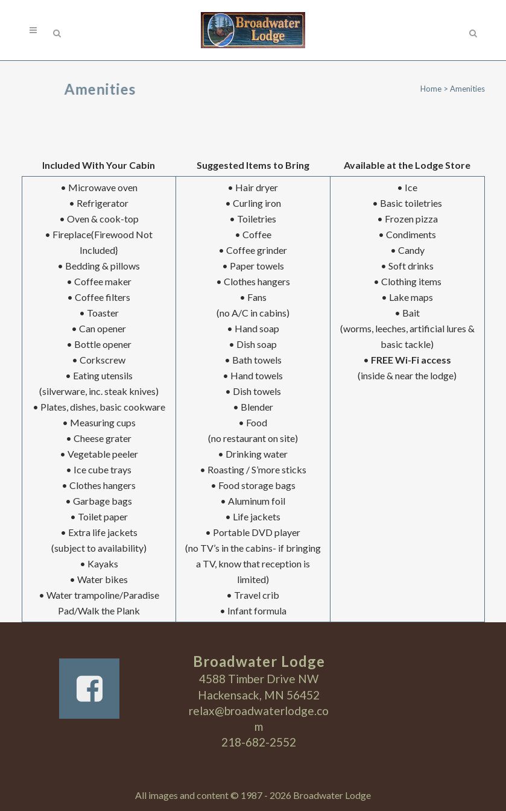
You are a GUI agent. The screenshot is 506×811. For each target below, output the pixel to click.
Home (430, 88)
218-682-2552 (258, 742)
